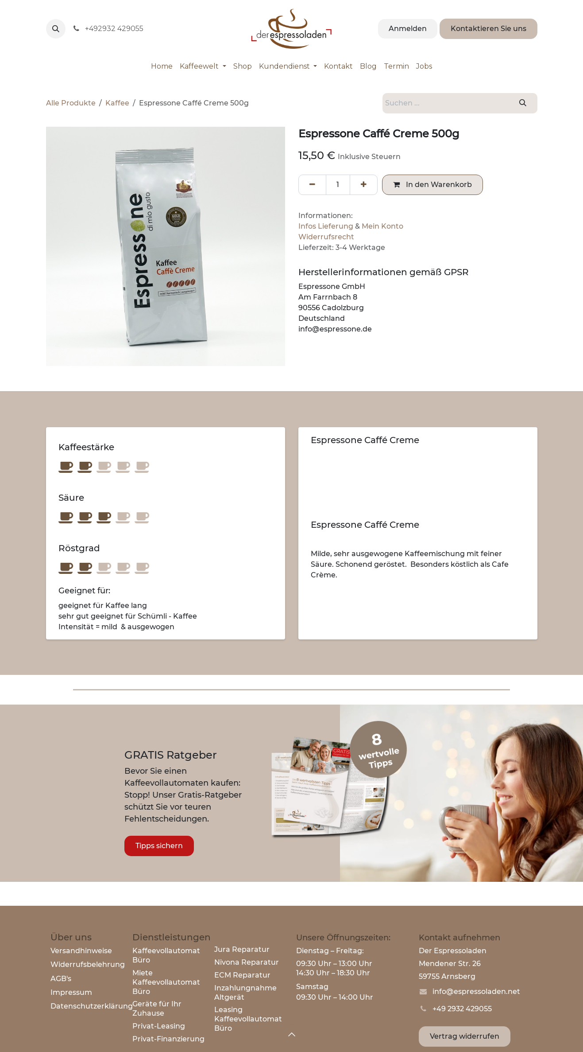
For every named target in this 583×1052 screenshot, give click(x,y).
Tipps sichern (159, 846)
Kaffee (117, 103)
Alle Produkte (71, 103)
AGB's (60, 978)
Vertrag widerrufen (464, 1036)
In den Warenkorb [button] (432, 184)
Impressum (71, 992)
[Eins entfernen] (312, 185)
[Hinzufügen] (364, 185)
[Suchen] (522, 103)
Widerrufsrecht (326, 237)
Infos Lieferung (325, 226)
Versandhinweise (81, 951)
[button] (56, 29)
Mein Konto (382, 226)
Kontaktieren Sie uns (488, 28)
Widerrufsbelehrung (87, 964)
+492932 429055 (108, 28)
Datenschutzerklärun (89, 1006)
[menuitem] (161, 66)
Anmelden (408, 28)
